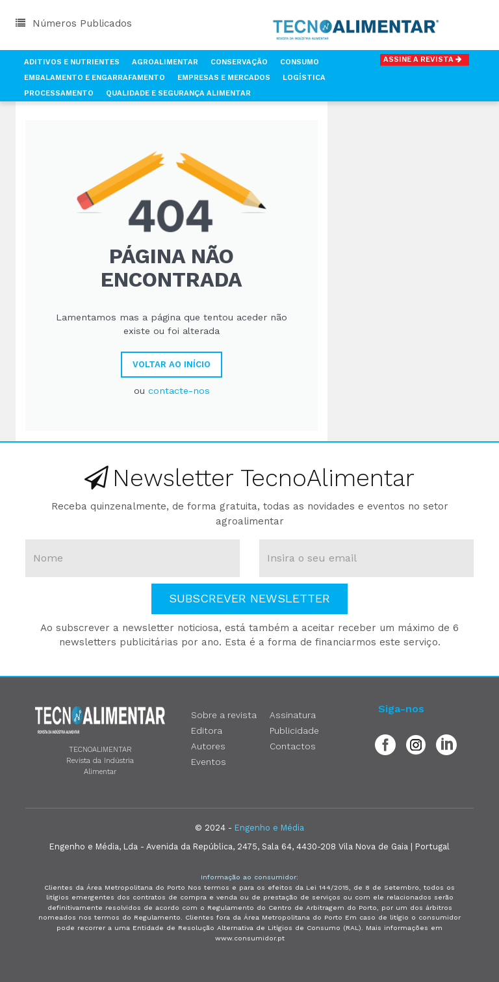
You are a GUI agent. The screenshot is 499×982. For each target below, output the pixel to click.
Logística (304, 77)
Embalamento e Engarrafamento (94, 77)
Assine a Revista (424, 59)
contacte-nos (179, 390)
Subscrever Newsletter (249, 598)
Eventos (208, 761)
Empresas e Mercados (223, 77)
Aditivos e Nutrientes (72, 62)
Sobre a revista (224, 715)
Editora (206, 730)
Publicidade (294, 730)
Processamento (59, 93)
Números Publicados (74, 23)
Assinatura (293, 715)
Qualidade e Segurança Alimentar (178, 93)
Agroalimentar (165, 62)
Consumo (299, 62)
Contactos (293, 746)
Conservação (239, 62)
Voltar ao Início (172, 364)
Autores (208, 746)
